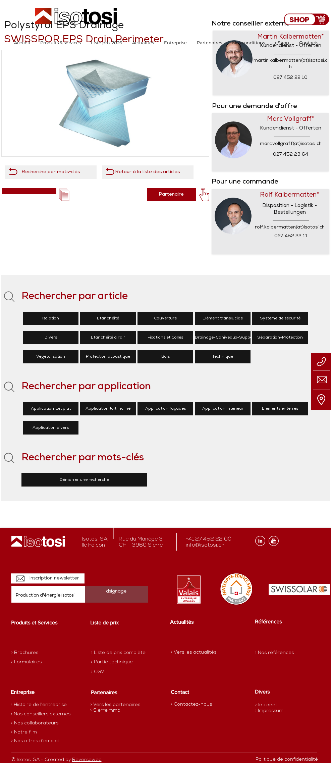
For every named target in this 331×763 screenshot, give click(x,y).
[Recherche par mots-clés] (51, 172)
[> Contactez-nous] (191, 704)
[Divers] (50, 337)
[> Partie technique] (114, 662)
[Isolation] (50, 318)
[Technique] (223, 356)
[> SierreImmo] (113, 711)
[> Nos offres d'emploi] (35, 741)
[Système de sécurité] (280, 318)
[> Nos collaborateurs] (34, 723)
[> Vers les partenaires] (115, 705)
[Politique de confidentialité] (287, 760)
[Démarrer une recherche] (84, 480)
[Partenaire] (171, 194)
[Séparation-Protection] (280, 337)
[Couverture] (165, 318)
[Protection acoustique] (108, 356)
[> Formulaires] (40, 662)
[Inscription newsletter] (48, 578)
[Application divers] (50, 428)
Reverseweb (87, 759)
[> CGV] (114, 672)
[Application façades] (165, 408)
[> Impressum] (269, 710)
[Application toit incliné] (108, 408)
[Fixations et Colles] (165, 337)
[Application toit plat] (50, 408)
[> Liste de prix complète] (118, 653)
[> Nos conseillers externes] (40, 714)
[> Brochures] (37, 653)
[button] (60, 42)
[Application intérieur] (223, 408)
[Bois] (165, 356)
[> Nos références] (274, 652)
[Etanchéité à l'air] (108, 337)
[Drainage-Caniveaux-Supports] (226, 337)
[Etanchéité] (108, 318)
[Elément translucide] (223, 318)
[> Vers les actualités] (193, 652)
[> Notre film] (24, 732)
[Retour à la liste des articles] (148, 172)
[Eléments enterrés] (280, 408)
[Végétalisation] (50, 356)
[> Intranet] (266, 705)
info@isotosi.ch (205, 545)
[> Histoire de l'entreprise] (39, 705)
